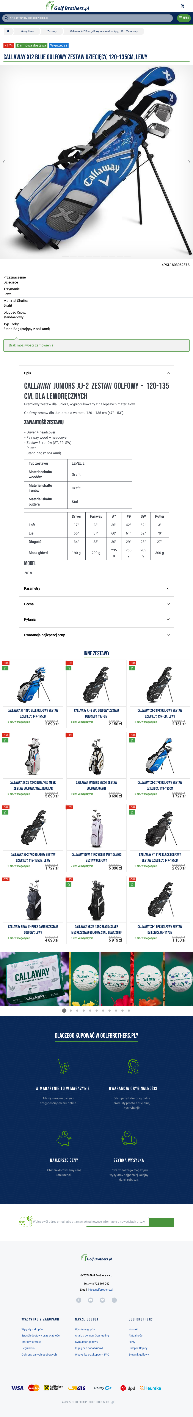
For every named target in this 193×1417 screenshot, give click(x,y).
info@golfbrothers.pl (100, 1289)
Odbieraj (159, 1222)
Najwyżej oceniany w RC (85, 1402)
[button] (7, 162)
